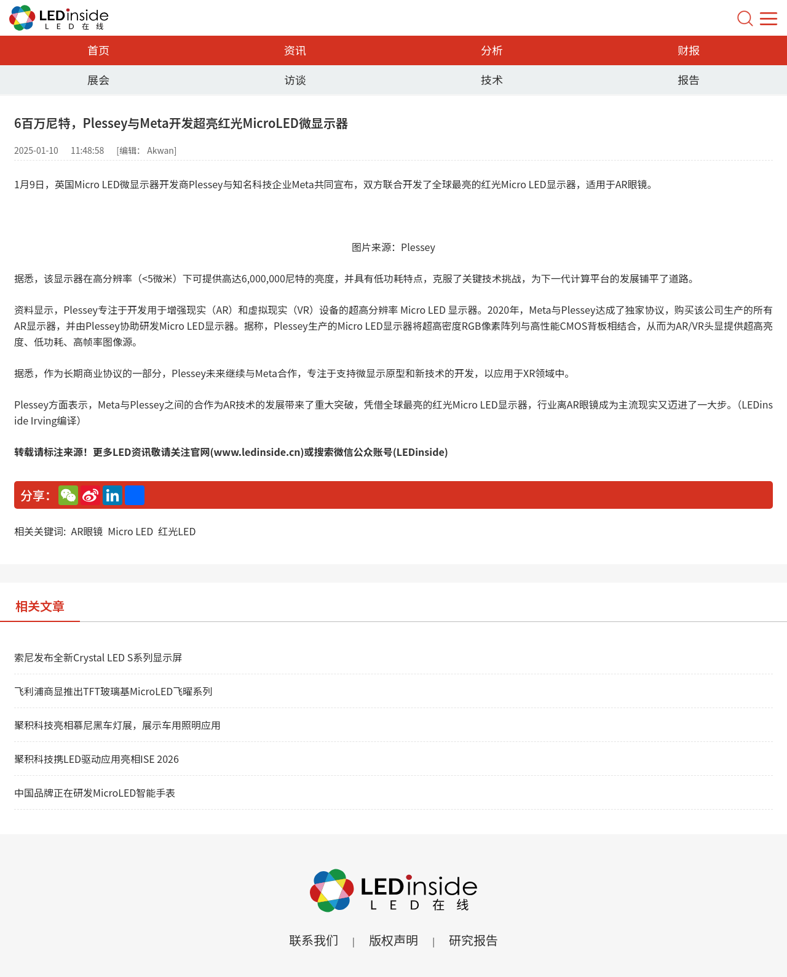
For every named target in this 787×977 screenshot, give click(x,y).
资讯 (295, 50)
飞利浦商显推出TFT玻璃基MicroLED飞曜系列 (113, 691)
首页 (98, 50)
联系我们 (313, 940)
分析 (492, 50)
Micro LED (130, 531)
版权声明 (393, 940)
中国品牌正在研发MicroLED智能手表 (94, 792)
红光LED (177, 531)
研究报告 (473, 940)
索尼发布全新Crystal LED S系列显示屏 (98, 657)
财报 (689, 50)
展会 (98, 79)
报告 (689, 79)
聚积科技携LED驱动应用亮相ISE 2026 (96, 758)
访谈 (295, 79)
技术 (492, 79)
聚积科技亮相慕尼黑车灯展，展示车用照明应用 (117, 724)
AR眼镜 (87, 531)
